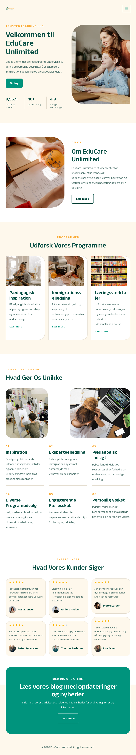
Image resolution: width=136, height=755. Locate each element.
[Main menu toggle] (126, 9)
